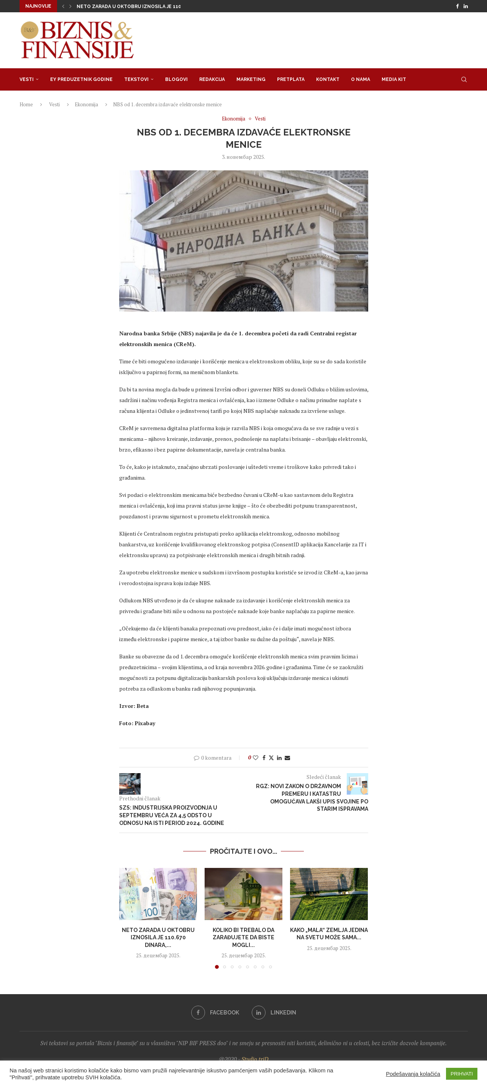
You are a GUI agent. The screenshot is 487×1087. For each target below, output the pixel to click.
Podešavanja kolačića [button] (413, 1074)
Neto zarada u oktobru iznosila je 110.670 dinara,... (157, 937)
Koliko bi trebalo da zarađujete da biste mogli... (243, 937)
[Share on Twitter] (271, 757)
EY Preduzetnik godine (81, 79)
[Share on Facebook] (264, 757)
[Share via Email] (287, 757)
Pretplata (291, 79)
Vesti (27, 79)
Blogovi (176, 79)
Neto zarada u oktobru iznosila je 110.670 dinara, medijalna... (160, 6)
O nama (360, 79)
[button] (63, 6)
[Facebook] (457, 6)
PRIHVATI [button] (462, 1074)
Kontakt (327, 79)
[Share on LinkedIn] (279, 757)
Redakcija (212, 79)
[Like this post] (255, 757)
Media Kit (394, 79)
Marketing (251, 79)
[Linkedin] (466, 6)
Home (26, 104)
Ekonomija (86, 104)
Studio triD (255, 1059)
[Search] (464, 79)
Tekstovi (136, 79)
